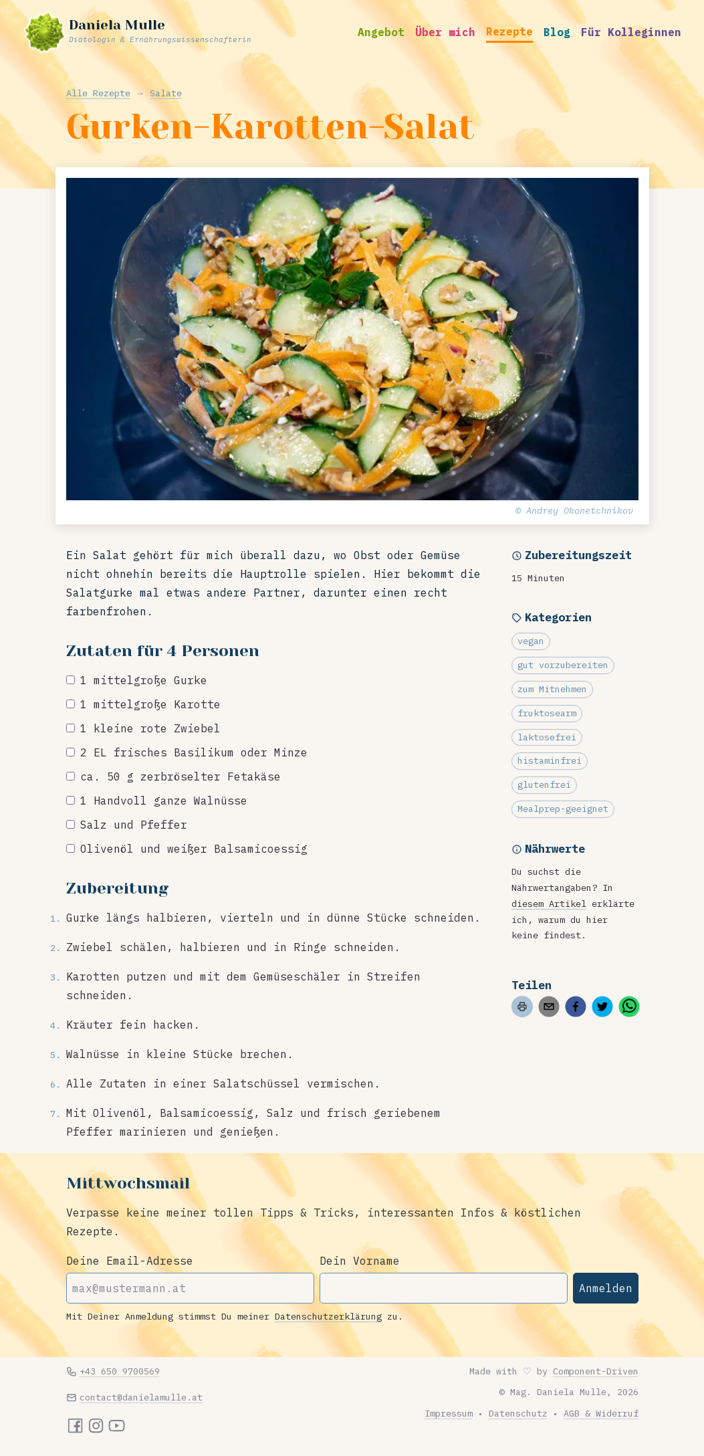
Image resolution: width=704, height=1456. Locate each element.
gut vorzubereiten (562, 665)
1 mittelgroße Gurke (143, 680)
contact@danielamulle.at (141, 1397)
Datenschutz (518, 1413)
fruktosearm (546, 713)
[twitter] (602, 1006)
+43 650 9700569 (120, 1371)
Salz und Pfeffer (133, 824)
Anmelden (605, 1288)
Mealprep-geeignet (562, 809)
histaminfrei (549, 760)
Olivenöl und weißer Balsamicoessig (194, 848)
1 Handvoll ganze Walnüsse (163, 800)
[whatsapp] (629, 1006)
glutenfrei (544, 784)
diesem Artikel (548, 904)
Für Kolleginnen (631, 32)
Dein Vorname (360, 1260)
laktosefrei (546, 737)
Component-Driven (595, 1371)
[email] (549, 1006)
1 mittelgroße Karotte (150, 704)
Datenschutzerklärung (328, 1316)
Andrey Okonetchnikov (579, 510)
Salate (166, 93)
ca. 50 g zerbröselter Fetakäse (180, 776)
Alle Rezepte (98, 93)
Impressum (449, 1413)
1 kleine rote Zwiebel (150, 728)
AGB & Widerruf (601, 1413)
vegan (530, 641)
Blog (557, 32)
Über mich (445, 32)
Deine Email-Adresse (129, 1260)
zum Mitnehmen (552, 689)
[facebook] (575, 1006)
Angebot (381, 32)
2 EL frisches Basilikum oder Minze (194, 752)
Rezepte (509, 31)
